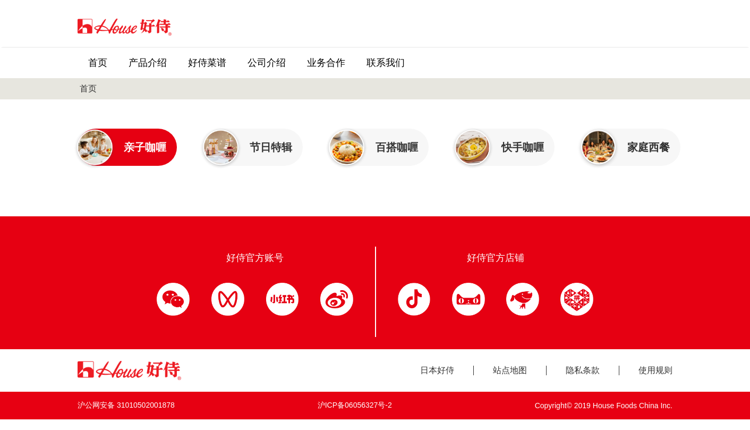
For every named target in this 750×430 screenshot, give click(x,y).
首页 (88, 88)
